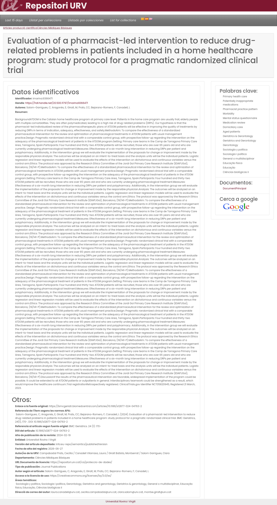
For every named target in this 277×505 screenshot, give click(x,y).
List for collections (123, 20)
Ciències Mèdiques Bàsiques (54, 28)
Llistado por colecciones (86, 20)
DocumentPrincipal (234, 188)
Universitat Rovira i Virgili (121, 501)
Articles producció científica (20, 28)
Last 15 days (14, 20)
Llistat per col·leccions (45, 20)
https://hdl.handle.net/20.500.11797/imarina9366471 (56, 103)
